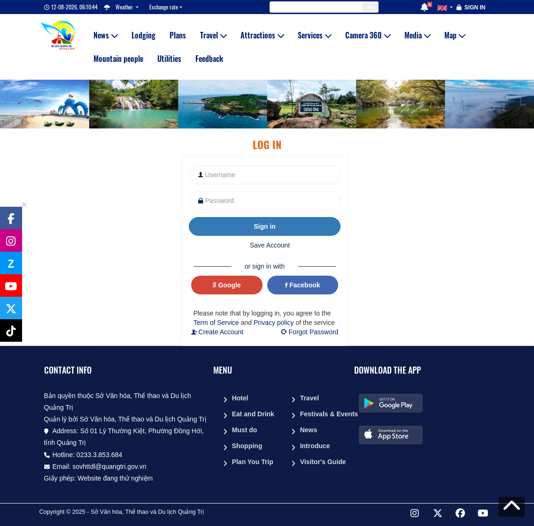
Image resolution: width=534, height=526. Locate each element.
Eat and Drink (253, 414)
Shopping (247, 446)
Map (454, 35)
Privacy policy (274, 322)
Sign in (475, 7)
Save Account (270, 245)
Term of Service (216, 322)
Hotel (240, 398)
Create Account (217, 332)
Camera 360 (367, 35)
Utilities (169, 58)
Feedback (209, 58)
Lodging (143, 35)
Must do (244, 430)
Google (227, 285)
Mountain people (118, 58)
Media (417, 35)
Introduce (315, 446)
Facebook (302, 285)
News (105, 35)
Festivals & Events (323, 414)
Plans (178, 35)
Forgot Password (309, 332)
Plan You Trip (252, 462)
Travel (213, 35)
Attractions (262, 35)
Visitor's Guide (323, 462)
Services (314, 35)
